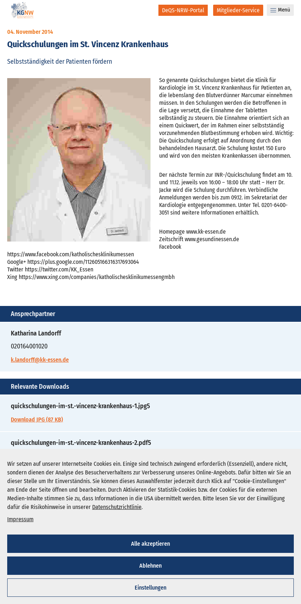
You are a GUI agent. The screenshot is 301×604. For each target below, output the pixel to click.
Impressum (20, 519)
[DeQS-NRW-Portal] (183, 10)
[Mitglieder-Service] (238, 10)
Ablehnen (150, 565)
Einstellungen (150, 587)
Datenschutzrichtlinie (116, 507)
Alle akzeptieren (150, 543)
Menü (280, 9)
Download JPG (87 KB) (37, 419)
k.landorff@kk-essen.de (40, 359)
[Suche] (148, 10)
